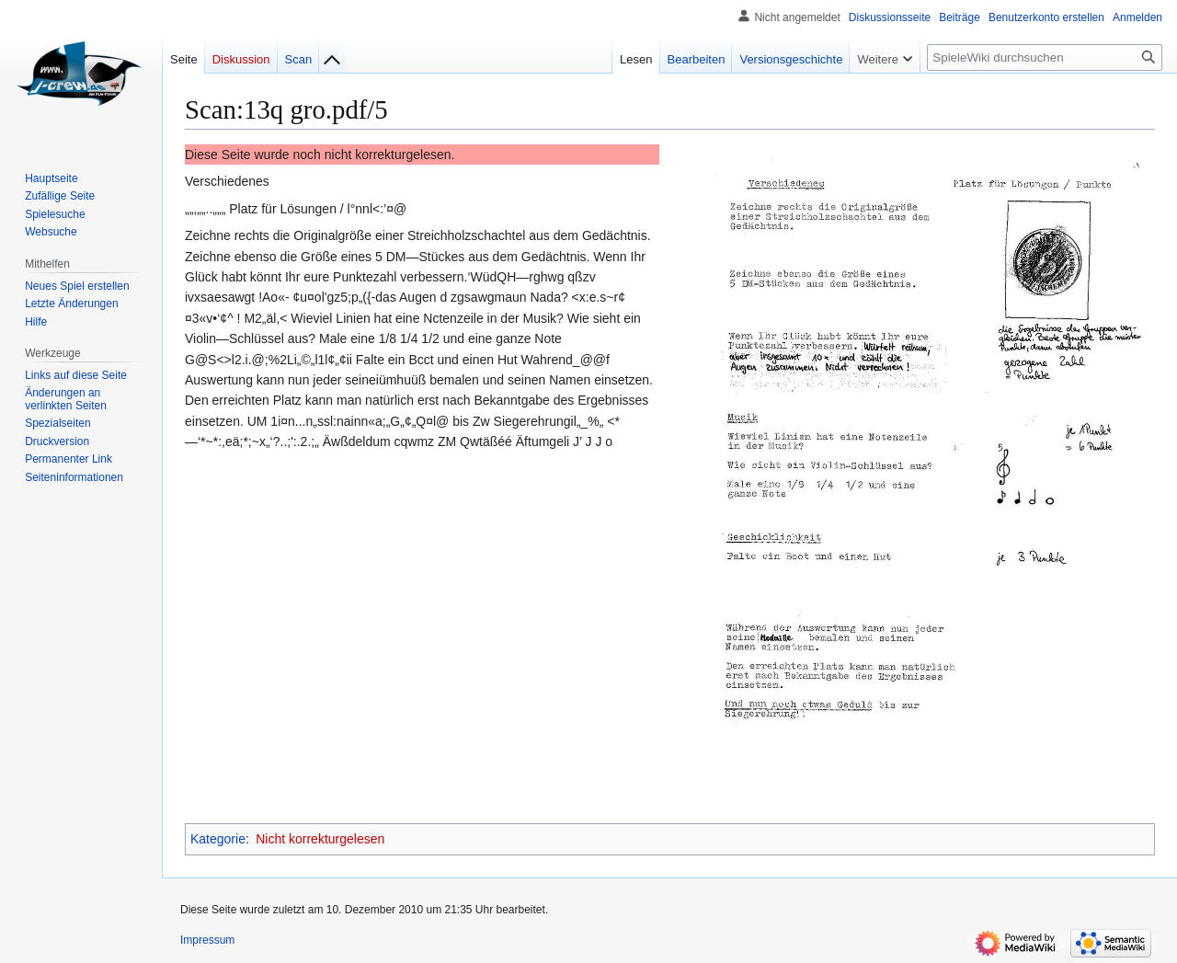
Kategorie (218, 838)
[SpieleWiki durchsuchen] (1044, 57)
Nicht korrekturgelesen (320, 838)
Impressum (207, 940)
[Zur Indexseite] (332, 55)
